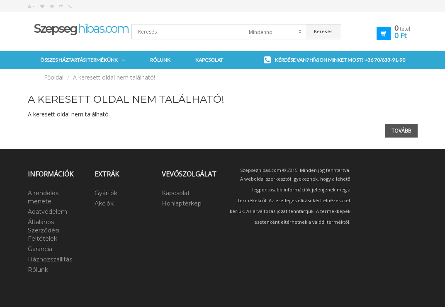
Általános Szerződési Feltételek (43, 230)
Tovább (401, 130)
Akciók (104, 203)
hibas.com (81, 28)
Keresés (323, 31)
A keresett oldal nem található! (114, 77)
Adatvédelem (47, 211)
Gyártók (106, 193)
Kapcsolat (209, 60)
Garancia (40, 249)
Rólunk (160, 60)
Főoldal (53, 77)
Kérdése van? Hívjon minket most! (334, 60)
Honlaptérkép (182, 203)
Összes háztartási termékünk (82, 60)
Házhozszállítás (50, 259)
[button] (381, 32)
